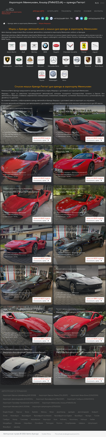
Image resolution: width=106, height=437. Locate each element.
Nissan (77, 66)
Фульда (88, 416)
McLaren (41, 66)
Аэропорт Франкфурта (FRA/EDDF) (50, 399)
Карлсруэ (47, 420)
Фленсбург (14, 416)
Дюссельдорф (83, 412)
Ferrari (84, 52)
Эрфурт (95, 412)
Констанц (74, 420)
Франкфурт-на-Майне (42, 416)
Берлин (19, 412)
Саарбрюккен (70, 423)
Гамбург (6, 420)
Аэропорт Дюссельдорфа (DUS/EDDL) (18, 399)
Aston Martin (11, 52)
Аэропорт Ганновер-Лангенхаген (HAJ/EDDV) (21, 403)
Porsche (88, 66)
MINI (66, 66)
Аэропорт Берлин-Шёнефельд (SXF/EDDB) (19, 396)
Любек (92, 420)
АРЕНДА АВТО (38, 11)
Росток (59, 423)
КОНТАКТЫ (98, 11)
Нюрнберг (28, 423)
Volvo (64, 80)
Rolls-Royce (99, 66)
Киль (55, 420)
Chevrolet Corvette (70, 52)
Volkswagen (53, 80)
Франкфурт (26, 416)
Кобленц (63, 420)
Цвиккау (17, 427)
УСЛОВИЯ (87, 11)
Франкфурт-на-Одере (63, 416)
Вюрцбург (7, 427)
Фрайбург (79, 416)
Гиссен (96, 416)
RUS (97, 3)
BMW (45, 52)
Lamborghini (7, 66)
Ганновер (24, 420)
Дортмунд (61, 412)
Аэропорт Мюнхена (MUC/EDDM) (16, 407)
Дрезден (71, 412)
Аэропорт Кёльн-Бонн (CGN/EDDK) (84, 396)
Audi (23, 52)
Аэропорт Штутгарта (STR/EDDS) (46, 407)
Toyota (41, 80)
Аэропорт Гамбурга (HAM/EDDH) (80, 399)
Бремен (35, 412)
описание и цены (41, 139)
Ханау (15, 420)
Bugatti (56, 52)
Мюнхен (18, 423)
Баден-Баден (8, 412)
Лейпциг (84, 420)
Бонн (27, 412)
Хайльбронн (35, 420)
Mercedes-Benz (53, 66)
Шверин (82, 423)
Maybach (30, 66)
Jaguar (95, 52)
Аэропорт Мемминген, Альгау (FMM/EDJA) (59, 403)
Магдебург (7, 423)
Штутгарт (92, 423)
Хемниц (43, 412)
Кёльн (51, 412)
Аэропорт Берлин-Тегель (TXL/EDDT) (53, 396)
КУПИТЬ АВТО (52, 11)
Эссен (5, 416)
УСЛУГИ (77, 11)
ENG (102, 3)
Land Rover (19, 66)
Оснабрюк (39, 423)
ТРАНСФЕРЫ (66, 11)
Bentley (34, 52)
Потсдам (49, 423)
